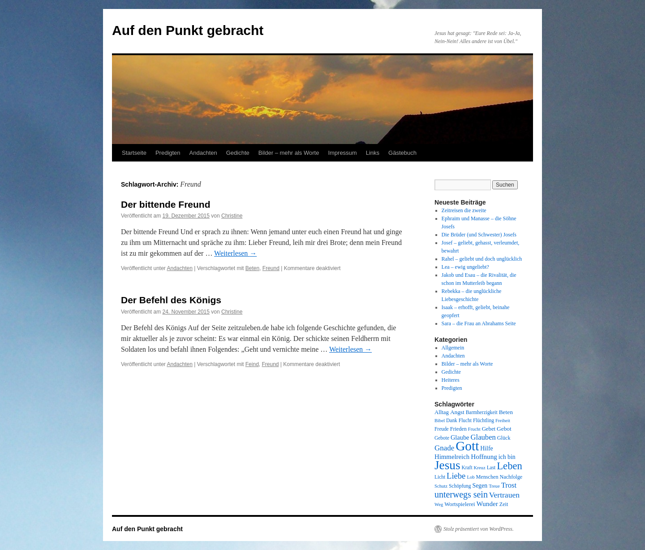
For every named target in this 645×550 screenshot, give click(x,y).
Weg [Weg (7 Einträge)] (438, 504)
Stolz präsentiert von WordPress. (478, 529)
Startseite (134, 152)
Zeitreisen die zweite (464, 210)
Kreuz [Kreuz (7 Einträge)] (480, 467)
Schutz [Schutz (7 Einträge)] (440, 486)
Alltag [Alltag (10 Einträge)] (441, 412)
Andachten (203, 152)
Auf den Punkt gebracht (187, 30)
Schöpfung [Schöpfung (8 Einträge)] (460, 486)
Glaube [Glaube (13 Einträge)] (460, 437)
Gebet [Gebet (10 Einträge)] (488, 429)
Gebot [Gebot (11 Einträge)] (504, 428)
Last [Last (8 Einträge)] (491, 467)
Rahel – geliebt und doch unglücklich (482, 259)
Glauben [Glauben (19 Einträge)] (483, 437)
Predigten (168, 152)
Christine (231, 216)
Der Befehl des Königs (171, 300)
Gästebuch (402, 152)
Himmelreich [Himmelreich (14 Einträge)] (451, 456)
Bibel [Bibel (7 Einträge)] (439, 420)
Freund (271, 268)
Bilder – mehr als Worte (288, 152)
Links (372, 152)
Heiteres (451, 380)
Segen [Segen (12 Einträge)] (479, 485)
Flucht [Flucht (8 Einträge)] (465, 420)
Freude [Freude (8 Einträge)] (441, 429)
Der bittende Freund (166, 204)
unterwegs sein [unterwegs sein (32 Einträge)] (461, 494)
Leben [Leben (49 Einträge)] (509, 465)
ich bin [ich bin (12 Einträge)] (507, 457)
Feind (252, 364)
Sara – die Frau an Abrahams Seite (479, 323)
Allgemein (453, 348)
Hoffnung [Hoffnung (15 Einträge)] (484, 456)
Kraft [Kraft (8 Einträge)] (467, 467)
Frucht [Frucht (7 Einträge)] (474, 429)
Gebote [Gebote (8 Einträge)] (441, 438)
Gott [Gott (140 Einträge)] (467, 446)
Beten (252, 268)
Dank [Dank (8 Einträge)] (451, 420)
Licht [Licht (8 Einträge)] (439, 477)
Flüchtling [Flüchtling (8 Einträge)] (483, 420)
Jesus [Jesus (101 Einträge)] (447, 465)
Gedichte (237, 152)
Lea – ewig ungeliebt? (465, 267)
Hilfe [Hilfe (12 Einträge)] (486, 448)
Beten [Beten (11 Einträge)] (506, 412)
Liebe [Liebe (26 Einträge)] (456, 475)
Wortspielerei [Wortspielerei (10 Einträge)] (459, 504)
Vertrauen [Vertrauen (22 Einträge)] (504, 494)
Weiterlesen (235, 253)
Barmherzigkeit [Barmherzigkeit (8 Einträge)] (482, 412)
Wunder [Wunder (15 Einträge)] (487, 503)
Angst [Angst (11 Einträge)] (457, 412)
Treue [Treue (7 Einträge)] (494, 486)
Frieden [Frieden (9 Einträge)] (458, 429)
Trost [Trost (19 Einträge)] (509, 485)
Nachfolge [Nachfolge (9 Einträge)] (511, 477)
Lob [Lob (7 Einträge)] (470, 477)
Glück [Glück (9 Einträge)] (504, 438)
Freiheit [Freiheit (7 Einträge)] (502, 420)
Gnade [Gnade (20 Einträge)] (444, 448)
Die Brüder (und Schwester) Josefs (479, 234)
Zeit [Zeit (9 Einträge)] (503, 504)
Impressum (342, 152)
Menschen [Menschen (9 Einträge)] (487, 477)
